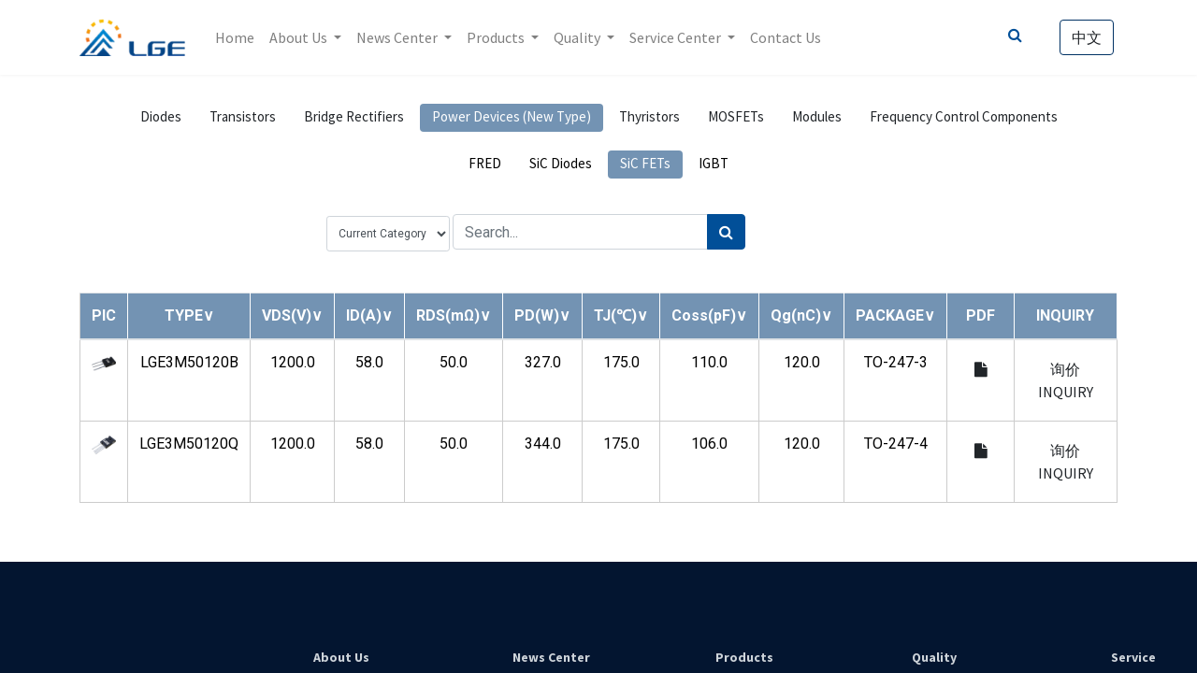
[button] (189, 315)
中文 (1087, 37)
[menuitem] (235, 37)
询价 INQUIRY (1065, 380)
